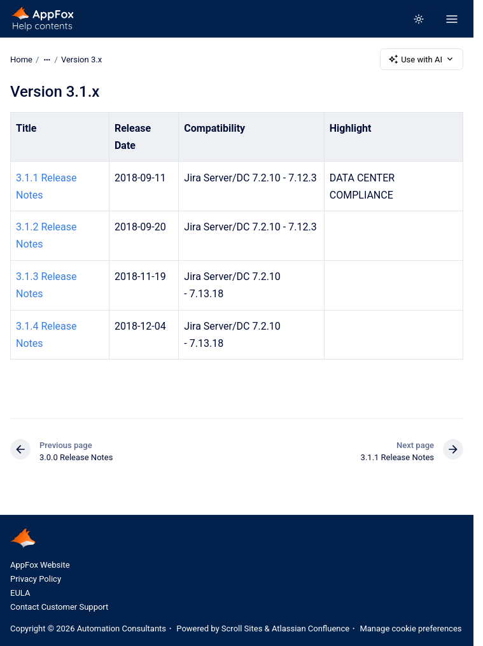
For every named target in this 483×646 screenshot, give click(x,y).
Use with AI (421, 59)
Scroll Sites (242, 628)
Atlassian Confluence (310, 628)
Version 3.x (81, 59)
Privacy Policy (35, 579)
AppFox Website (40, 565)
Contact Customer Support (59, 607)
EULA (20, 593)
